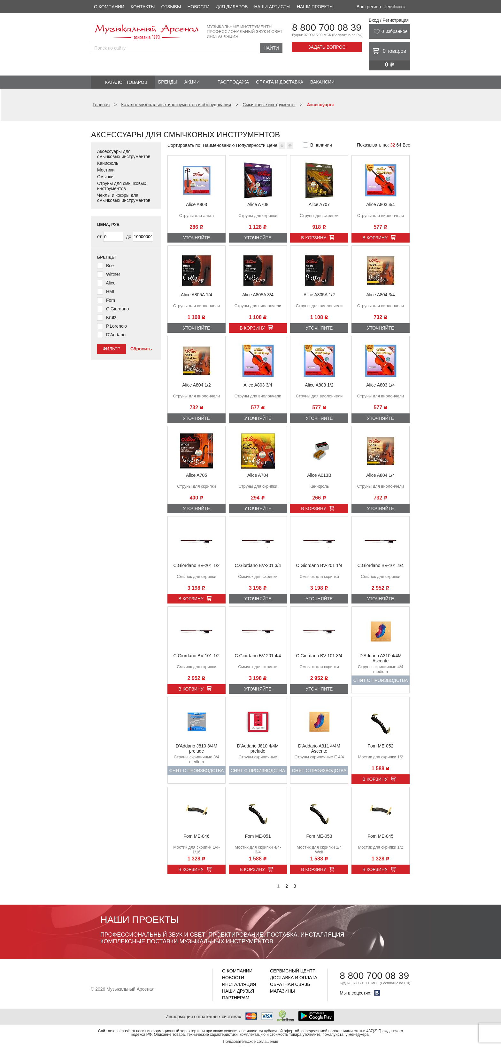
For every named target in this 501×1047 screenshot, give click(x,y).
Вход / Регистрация (389, 20)
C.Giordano (117, 308)
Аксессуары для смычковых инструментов (123, 154)
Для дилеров (232, 6)
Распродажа (233, 81)
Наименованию (219, 145)
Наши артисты (272, 6)
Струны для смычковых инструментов (121, 186)
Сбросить (141, 348)
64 (398, 145)
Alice (110, 282)
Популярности (250, 145)
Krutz (111, 317)
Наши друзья (238, 991)
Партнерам (236, 997)
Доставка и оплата (293, 977)
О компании (109, 6)
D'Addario (116, 334)
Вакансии (322, 81)
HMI (110, 291)
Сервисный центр (292, 970)
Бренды (167, 81)
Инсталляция (239, 984)
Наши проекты (315, 6)
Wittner (113, 274)
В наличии (321, 145)
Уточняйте (196, 237)
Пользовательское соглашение (250, 1041)
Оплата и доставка (279, 81)
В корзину (313, 237)
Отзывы (171, 6)
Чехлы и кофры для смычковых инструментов (123, 198)
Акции (192, 81)
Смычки (105, 176)
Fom (110, 300)
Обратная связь (290, 984)
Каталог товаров (126, 82)
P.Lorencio (116, 326)
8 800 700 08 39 (326, 27)
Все (406, 145)
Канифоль (107, 163)
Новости (198, 6)
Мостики (106, 169)
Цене (272, 145)
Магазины (282, 991)
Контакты (143, 6)
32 (392, 145)
